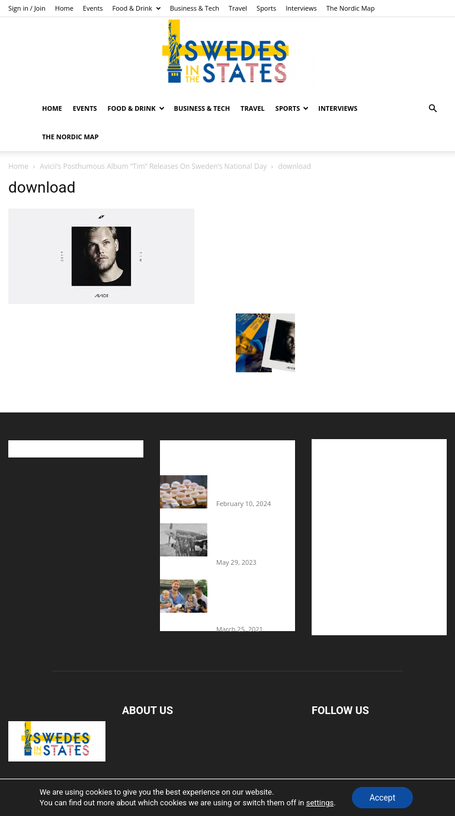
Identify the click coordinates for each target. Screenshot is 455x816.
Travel (238, 8)
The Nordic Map (350, 8)
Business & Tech (194, 8)
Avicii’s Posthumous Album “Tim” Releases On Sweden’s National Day (153, 166)
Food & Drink (137, 8)
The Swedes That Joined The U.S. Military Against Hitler (255, 539)
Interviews (301, 8)
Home (64, 8)
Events (93, 8)
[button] (432, 108)
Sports (266, 8)
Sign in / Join (27, 8)
